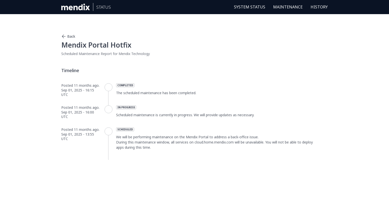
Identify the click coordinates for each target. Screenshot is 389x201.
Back (68, 36)
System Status (249, 7)
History (319, 7)
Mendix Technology (134, 53)
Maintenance (288, 7)
